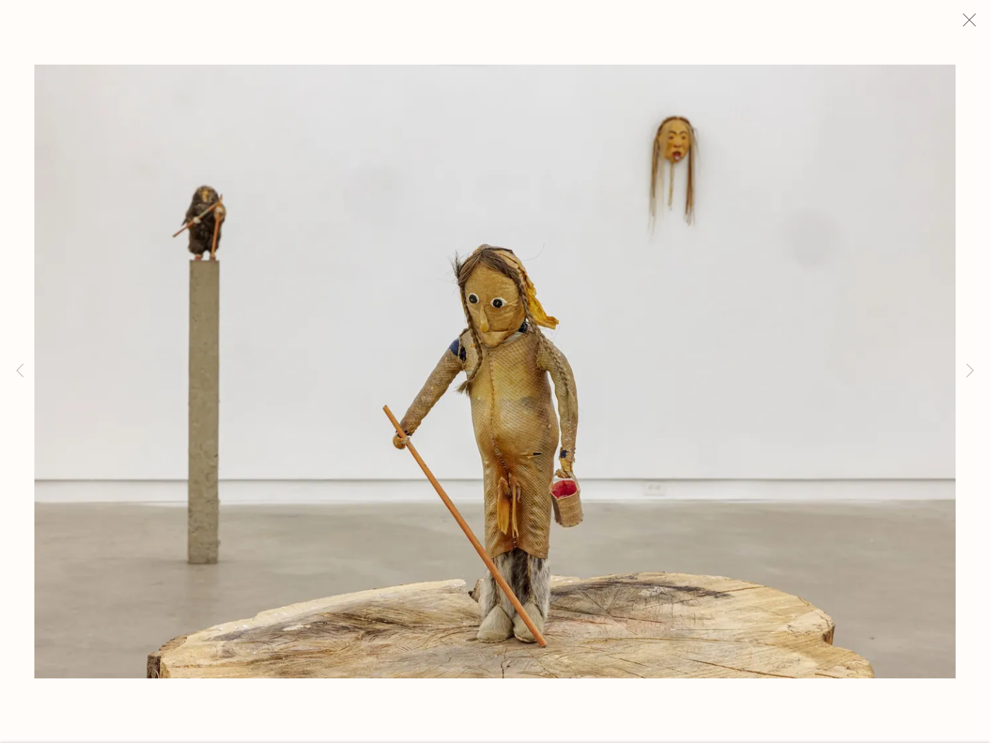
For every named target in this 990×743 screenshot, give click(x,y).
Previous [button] (20, 371)
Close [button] (973, 24)
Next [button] (970, 371)
